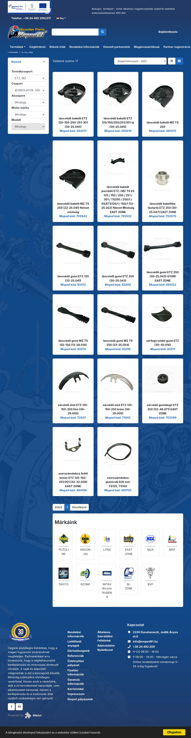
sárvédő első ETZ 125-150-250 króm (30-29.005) (118, 409)
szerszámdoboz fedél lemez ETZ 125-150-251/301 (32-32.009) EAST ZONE (73, 480)
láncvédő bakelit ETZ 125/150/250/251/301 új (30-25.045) (118, 122)
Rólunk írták (57, 47)
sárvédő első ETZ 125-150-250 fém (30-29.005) (73, 409)
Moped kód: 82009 (118, 284)
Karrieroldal (76, 689)
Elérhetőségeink (79, 651)
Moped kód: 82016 (118, 349)
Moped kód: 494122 (162, 284)
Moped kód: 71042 (117, 417)
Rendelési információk (84, 47)
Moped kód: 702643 (73, 216)
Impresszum (76, 694)
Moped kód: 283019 (117, 131)
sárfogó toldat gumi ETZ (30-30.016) (162, 343)
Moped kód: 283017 (73, 131)
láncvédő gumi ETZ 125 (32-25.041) (73, 278)
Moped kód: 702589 (162, 417)
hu (60, 18)
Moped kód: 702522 (117, 216)
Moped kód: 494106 (73, 490)
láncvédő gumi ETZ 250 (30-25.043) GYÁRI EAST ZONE (163, 276)
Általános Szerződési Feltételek (105, 636)
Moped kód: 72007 (73, 417)
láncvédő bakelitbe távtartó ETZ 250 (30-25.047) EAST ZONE (163, 208)
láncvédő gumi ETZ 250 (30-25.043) (118, 278)
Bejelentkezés (168, 32)
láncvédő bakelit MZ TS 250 (163, 124)
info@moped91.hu (145, 641)
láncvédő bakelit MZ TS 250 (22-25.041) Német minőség (73, 208)
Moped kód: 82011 (162, 349)
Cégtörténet (37, 47)
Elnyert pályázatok (80, 699)
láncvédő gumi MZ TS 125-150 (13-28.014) (73, 343)
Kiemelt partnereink (116, 47)
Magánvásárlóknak (147, 47)
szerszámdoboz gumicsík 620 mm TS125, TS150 (118, 482)
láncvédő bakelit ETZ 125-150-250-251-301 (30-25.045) (73, 122)
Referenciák (76, 656)
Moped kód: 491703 (117, 490)
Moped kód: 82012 (73, 284)
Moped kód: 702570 (162, 216)
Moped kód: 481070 (162, 131)
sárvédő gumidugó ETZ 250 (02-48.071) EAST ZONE (163, 409)
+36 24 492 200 (144, 646)
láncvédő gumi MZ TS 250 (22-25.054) (118, 343)
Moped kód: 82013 (73, 349)
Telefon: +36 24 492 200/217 (31, 18)
